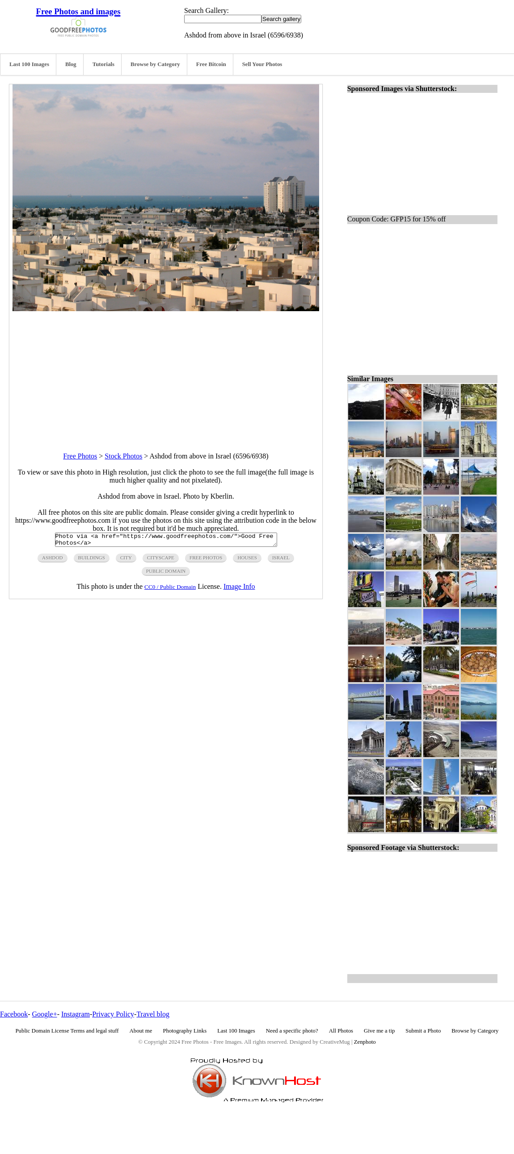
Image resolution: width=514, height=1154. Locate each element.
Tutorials (103, 64)
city (126, 560)
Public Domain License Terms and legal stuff (67, 1031)
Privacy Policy (113, 1014)
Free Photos (80, 456)
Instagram (75, 1014)
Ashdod (52, 560)
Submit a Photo (423, 1031)
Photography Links (184, 1031)
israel (281, 560)
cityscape (160, 560)
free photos (206, 560)
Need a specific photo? (292, 1031)
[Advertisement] (165, 373)
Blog (70, 64)
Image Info (239, 589)
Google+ (44, 1014)
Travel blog (152, 1014)
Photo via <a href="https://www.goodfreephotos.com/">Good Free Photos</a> (166, 541)
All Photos (341, 1031)
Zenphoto (365, 1042)
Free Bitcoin (211, 64)
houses (247, 560)
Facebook (14, 1014)
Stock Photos (123, 456)
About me (141, 1031)
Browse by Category (155, 64)
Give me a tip (379, 1031)
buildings (91, 560)
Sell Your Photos (262, 64)
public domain (166, 573)
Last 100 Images (29, 64)
